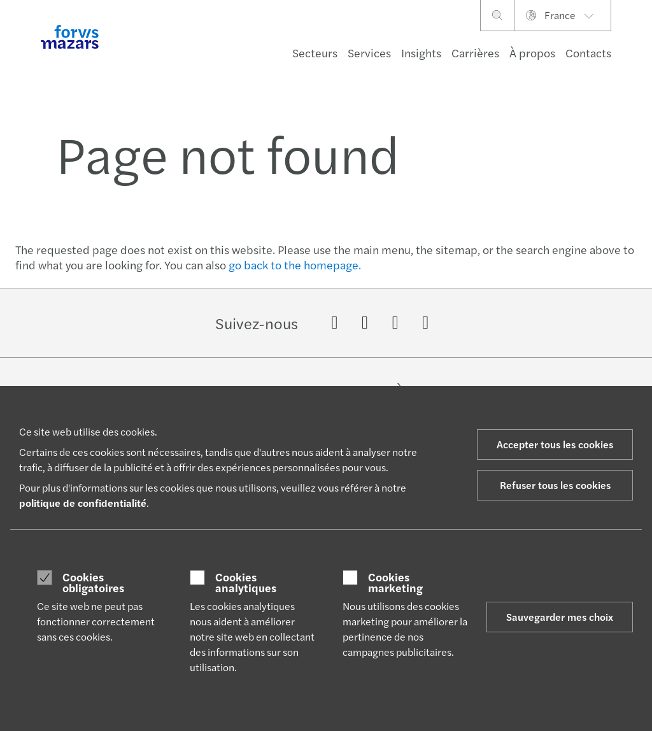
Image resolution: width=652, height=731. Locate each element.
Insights (421, 52)
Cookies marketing (395, 582)
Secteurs (314, 52)
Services (369, 52)
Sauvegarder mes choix (559, 616)
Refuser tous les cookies (555, 485)
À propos (532, 52)
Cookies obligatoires (93, 582)
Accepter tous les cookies (555, 444)
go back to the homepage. (295, 265)
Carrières (475, 52)
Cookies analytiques (245, 582)
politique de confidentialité (82, 502)
